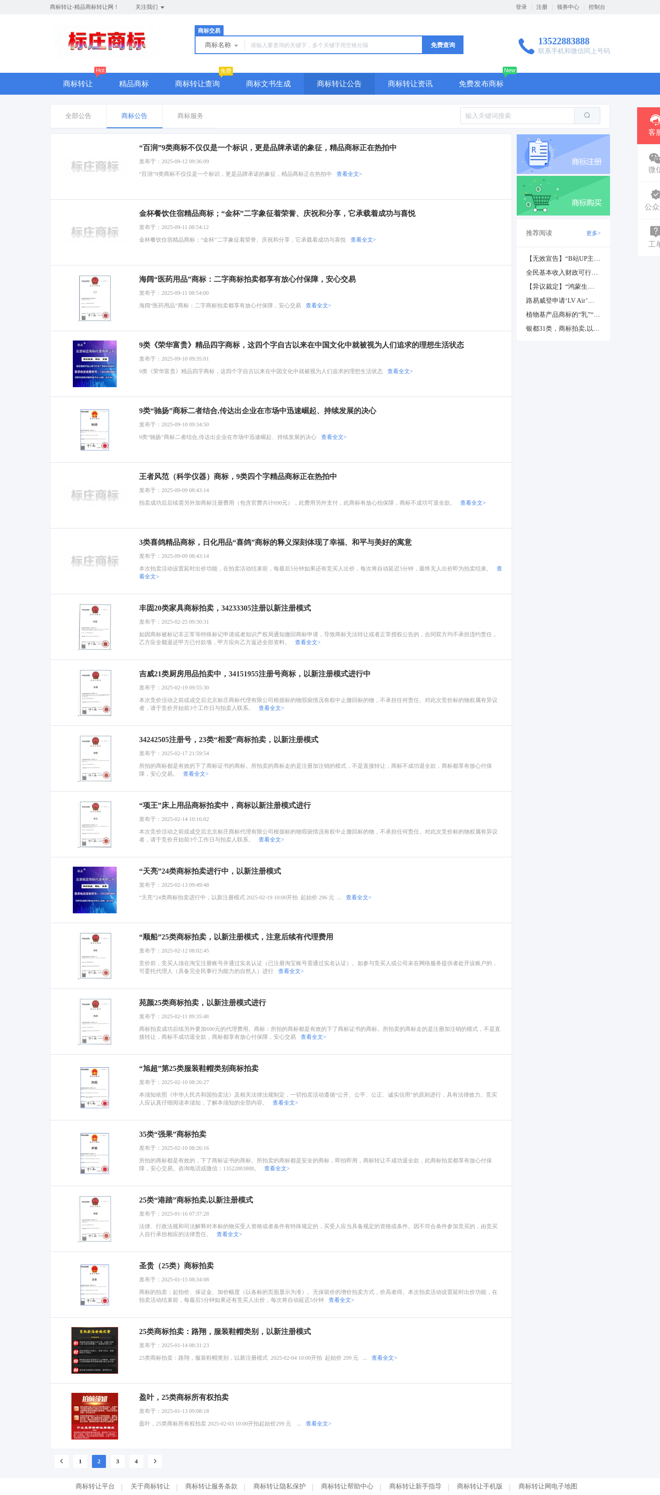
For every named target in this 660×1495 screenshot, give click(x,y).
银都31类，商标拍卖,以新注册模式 (576, 328)
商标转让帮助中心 (347, 1486)
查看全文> (349, 174)
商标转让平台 (95, 1486)
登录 (521, 7)
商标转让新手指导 (415, 1486)
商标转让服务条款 (211, 1486)
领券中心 (568, 7)
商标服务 (190, 115)
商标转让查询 (197, 84)
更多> (593, 233)
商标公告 (134, 115)
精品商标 (134, 84)
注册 (542, 7)
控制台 (597, 7)
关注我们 (150, 7)
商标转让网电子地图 (548, 1486)
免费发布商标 (481, 84)
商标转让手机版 (480, 1486)
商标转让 (78, 84)
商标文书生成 (268, 84)
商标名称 (222, 45)
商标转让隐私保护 (279, 1486)
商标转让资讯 (410, 84)
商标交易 (209, 31)
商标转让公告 (339, 84)
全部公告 (78, 115)
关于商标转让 (150, 1486)
